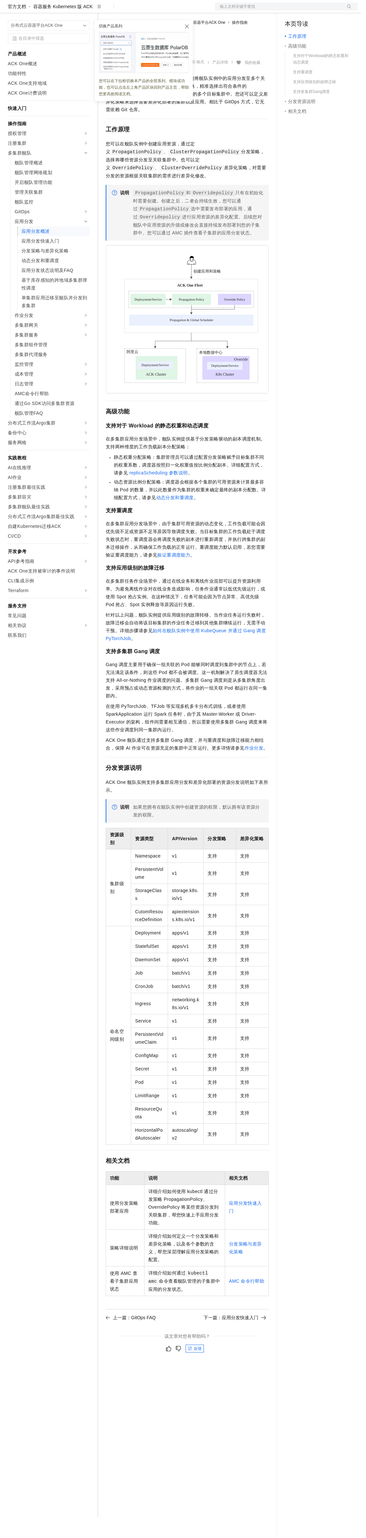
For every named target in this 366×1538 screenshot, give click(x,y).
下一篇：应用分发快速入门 (235, 1338)
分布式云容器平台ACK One (201, 43)
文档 (278, 10)
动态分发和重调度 (175, 518)
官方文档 (17, 27)
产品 (84, 10)
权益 (125, 10)
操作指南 (240, 43)
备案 (292, 10)
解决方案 (105, 10)
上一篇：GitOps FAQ (131, 1338)
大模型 (67, 10)
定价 (140, 10)
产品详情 (220, 83)
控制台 (307, 10)
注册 (323, 10)
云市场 (159, 10)
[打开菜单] (10, 10)
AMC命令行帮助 (247, 1302)
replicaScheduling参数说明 (158, 493)
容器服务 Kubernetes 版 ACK (63, 27)
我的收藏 (252, 83)
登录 (347, 10)
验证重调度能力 (173, 575)
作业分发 (254, 768)
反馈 (195, 1369)
